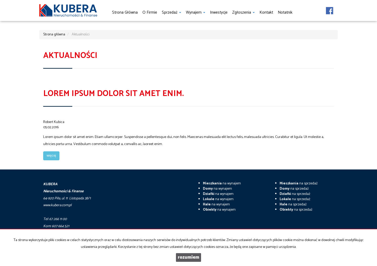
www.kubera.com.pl (57, 205)
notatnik (285, 12)
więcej (51, 156)
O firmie (149, 12)
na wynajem (222, 183)
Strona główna (125, 12)
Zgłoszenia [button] (243, 12)
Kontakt (266, 12)
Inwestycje (219, 12)
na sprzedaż (299, 183)
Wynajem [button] (195, 12)
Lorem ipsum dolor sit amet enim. (113, 93)
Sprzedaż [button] (171, 12)
